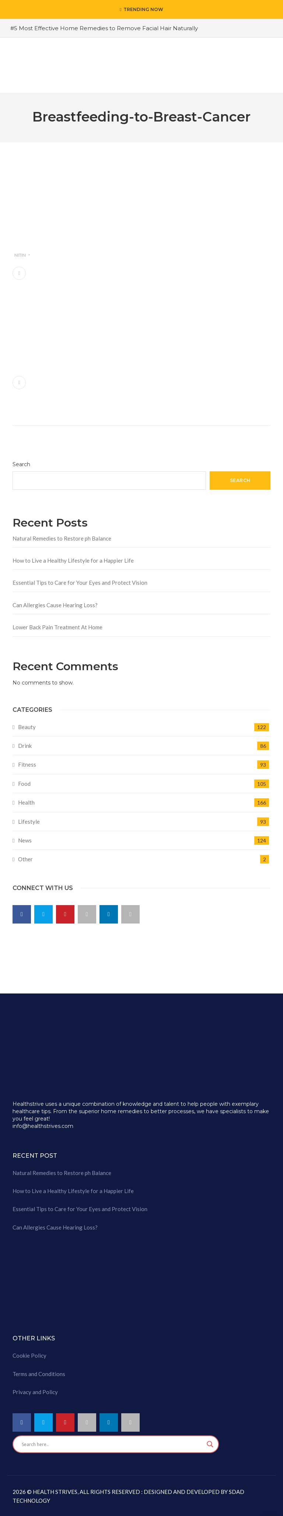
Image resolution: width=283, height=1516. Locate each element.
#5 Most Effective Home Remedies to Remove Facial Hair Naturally (104, 28)
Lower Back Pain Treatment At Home (57, 627)
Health (26, 802)
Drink (25, 745)
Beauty (27, 727)
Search (21, 464)
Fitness (27, 764)
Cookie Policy (29, 1355)
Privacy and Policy (35, 1392)
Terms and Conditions (39, 1374)
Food (24, 783)
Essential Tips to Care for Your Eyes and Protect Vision (80, 582)
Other (25, 859)
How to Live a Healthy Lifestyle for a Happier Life (73, 560)
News (25, 840)
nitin (20, 255)
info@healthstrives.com (43, 1126)
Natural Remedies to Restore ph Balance (62, 538)
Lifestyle (29, 821)
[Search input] (112, 1444)
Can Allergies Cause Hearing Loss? (55, 605)
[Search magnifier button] (210, 1444)
